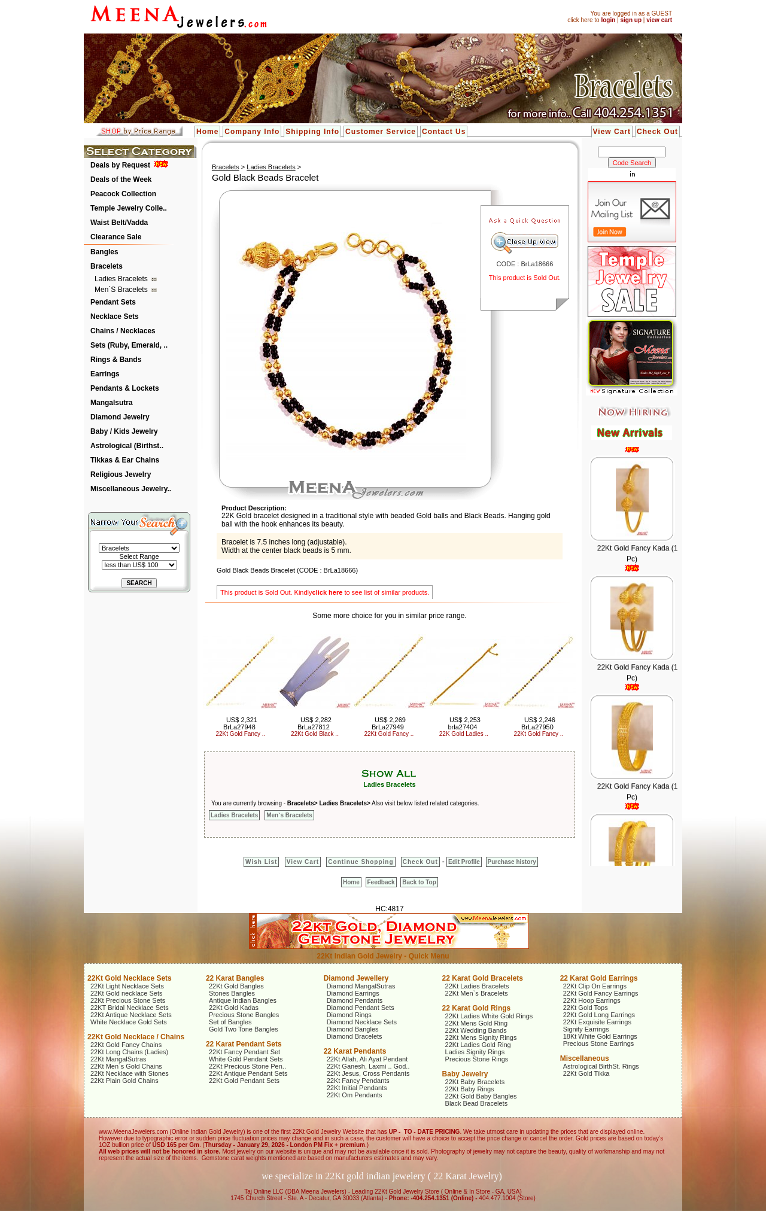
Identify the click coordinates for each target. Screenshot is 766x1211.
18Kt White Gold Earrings (600, 1036)
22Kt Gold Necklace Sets (129, 978)
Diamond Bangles (353, 1029)
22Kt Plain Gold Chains (124, 1080)
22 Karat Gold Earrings (599, 978)
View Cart (612, 131)
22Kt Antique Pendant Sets (248, 1073)
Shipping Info (312, 131)
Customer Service (380, 131)
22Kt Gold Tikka (586, 1073)
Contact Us (444, 131)
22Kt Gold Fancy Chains (126, 1044)
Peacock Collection (123, 194)
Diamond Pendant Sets (360, 1007)
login (608, 20)
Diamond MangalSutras (361, 986)
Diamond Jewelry (120, 417)
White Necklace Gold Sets (128, 1022)
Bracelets (106, 266)
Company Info (251, 131)
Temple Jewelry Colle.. (128, 208)
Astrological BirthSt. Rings (601, 1066)
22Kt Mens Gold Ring (476, 1023)
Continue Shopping (360, 862)
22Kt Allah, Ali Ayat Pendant (367, 1059)
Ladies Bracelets (122, 279)
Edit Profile (464, 862)
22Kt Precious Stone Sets (127, 1000)
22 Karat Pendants (355, 1051)
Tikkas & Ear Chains (124, 460)
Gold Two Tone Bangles (243, 1029)
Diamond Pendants (355, 1000)
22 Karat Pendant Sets (244, 1044)
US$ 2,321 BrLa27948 (240, 723)
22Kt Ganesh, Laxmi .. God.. (368, 1066)
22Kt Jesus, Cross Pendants (368, 1073)
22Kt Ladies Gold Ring (478, 1044)
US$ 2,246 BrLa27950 (538, 723)
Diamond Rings (349, 1014)
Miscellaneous (584, 1058)
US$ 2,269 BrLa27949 (389, 723)
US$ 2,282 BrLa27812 (314, 723)
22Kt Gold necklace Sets (126, 993)
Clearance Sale (115, 237)
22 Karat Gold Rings (476, 1008)
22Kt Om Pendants (354, 1095)
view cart (659, 20)
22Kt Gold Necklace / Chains (135, 1037)
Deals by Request (120, 165)
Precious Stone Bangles (244, 1014)
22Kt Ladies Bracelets (477, 986)
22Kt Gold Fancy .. (241, 734)
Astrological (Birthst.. (126, 446)
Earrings (105, 374)
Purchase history (512, 862)
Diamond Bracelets (354, 1036)
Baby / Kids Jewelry (124, 431)
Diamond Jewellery (356, 978)
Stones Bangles (232, 993)
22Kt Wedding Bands (476, 1030)
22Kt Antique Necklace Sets (131, 1014)
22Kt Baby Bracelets (475, 1081)
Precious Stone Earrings (598, 1043)
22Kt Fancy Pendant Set (244, 1051)
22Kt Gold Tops (585, 1007)
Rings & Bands (115, 359)
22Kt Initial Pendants (357, 1087)
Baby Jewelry (465, 1074)
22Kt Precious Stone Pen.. (247, 1066)
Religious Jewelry (120, 474)
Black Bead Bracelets (476, 1103)
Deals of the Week (120, 179)
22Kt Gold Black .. (315, 734)
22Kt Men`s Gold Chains (126, 1066)
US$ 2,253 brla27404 (464, 723)
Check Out (657, 131)
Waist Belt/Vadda (119, 222)
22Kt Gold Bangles (236, 986)
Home (207, 131)
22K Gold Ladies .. (463, 734)
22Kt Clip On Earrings (595, 986)
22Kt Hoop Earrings (592, 1000)
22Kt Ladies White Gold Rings (489, 1016)
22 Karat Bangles (235, 978)
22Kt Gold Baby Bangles (481, 1096)
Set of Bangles (230, 1022)
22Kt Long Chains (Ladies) (129, 1051)
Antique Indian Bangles (242, 1000)
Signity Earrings (586, 1029)
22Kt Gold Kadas (234, 1007)
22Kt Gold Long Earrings (599, 1014)
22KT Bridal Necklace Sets (129, 1007)
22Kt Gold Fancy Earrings (601, 993)
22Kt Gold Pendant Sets (244, 1080)
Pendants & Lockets (124, 388)
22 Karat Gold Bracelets (482, 978)
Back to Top (419, 882)
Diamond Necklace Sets (362, 1022)
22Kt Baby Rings (469, 1089)
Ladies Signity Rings (475, 1051)
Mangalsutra (111, 402)
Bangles (104, 252)
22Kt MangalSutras (118, 1059)
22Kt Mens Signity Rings (481, 1037)
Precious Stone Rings (477, 1059)
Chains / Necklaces (123, 331)
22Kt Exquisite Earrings (597, 1022)
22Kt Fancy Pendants (358, 1080)
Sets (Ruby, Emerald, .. (129, 345)
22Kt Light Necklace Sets (127, 986)
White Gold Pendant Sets (246, 1059)
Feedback (381, 882)
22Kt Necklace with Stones (129, 1073)
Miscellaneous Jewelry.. (130, 489)
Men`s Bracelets (122, 289)
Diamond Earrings (353, 993)
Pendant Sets (113, 302)
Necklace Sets (114, 316)
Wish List (261, 862)
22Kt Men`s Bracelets (476, 993)
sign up (631, 20)
